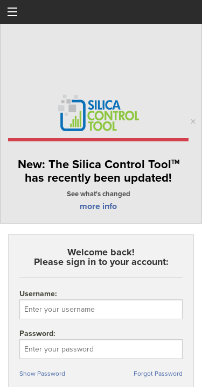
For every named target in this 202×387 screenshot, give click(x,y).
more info (98, 206)
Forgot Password (158, 373)
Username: (101, 304)
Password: (101, 352)
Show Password (42, 373)
